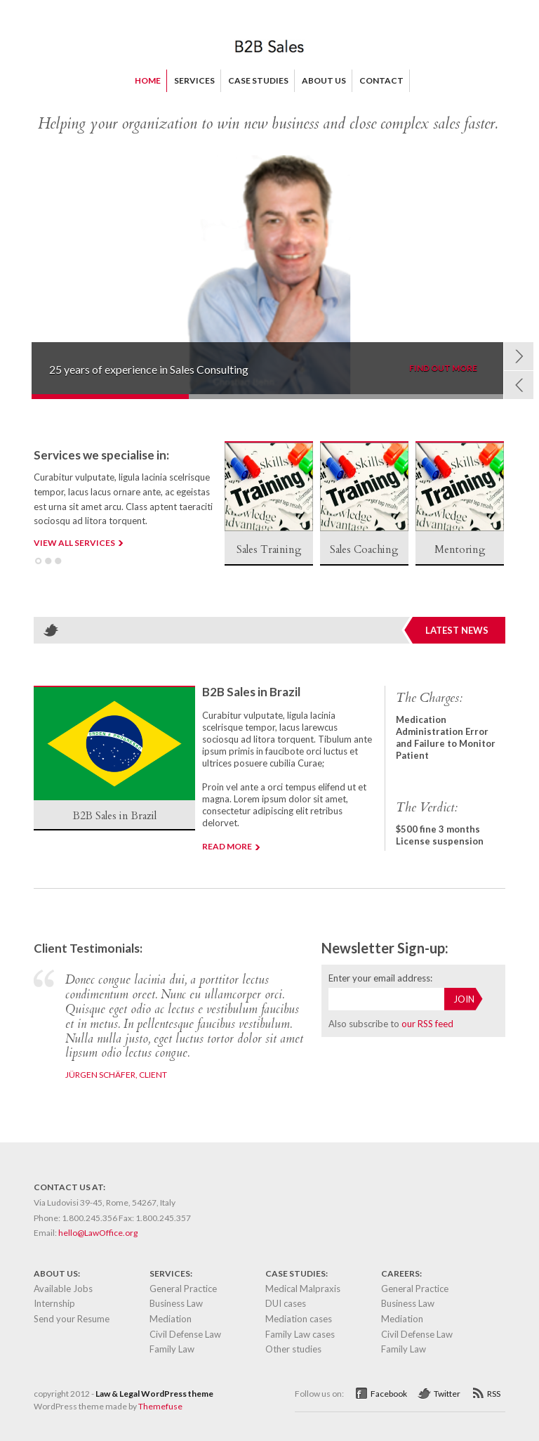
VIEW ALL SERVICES (74, 542)
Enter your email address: (380, 978)
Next (518, 356)
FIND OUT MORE (443, 368)
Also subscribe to (390, 1023)
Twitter (447, 1393)
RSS (493, 1393)
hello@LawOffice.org (98, 1232)
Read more (227, 846)
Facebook (389, 1393)
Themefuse (160, 1406)
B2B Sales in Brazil (251, 691)
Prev (518, 385)
